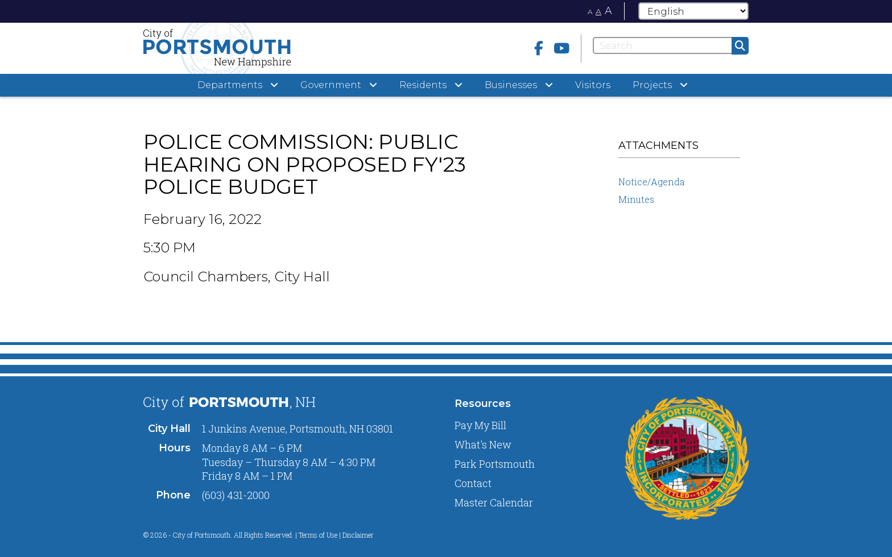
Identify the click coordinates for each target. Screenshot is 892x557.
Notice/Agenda (651, 182)
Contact (473, 483)
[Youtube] (561, 48)
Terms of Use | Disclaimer (336, 534)
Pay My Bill (480, 425)
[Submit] (740, 46)
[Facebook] (538, 48)
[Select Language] (693, 11)
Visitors (592, 85)
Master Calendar (494, 502)
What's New (483, 444)
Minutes (636, 199)
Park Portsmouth (495, 464)
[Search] (671, 45)
